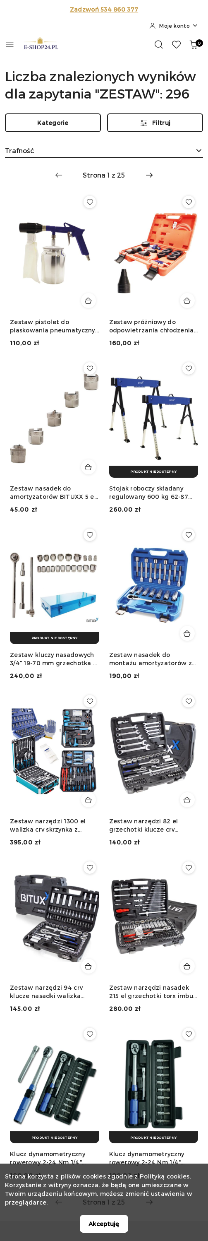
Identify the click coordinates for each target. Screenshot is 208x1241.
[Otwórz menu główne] (9, 44)
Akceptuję (103, 1223)
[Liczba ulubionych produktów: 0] (176, 44)
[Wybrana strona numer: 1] (104, 175)
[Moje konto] (173, 26)
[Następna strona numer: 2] (149, 175)
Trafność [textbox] (19, 150)
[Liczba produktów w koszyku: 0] (193, 44)
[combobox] (104, 151)
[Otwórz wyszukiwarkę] (158, 44)
